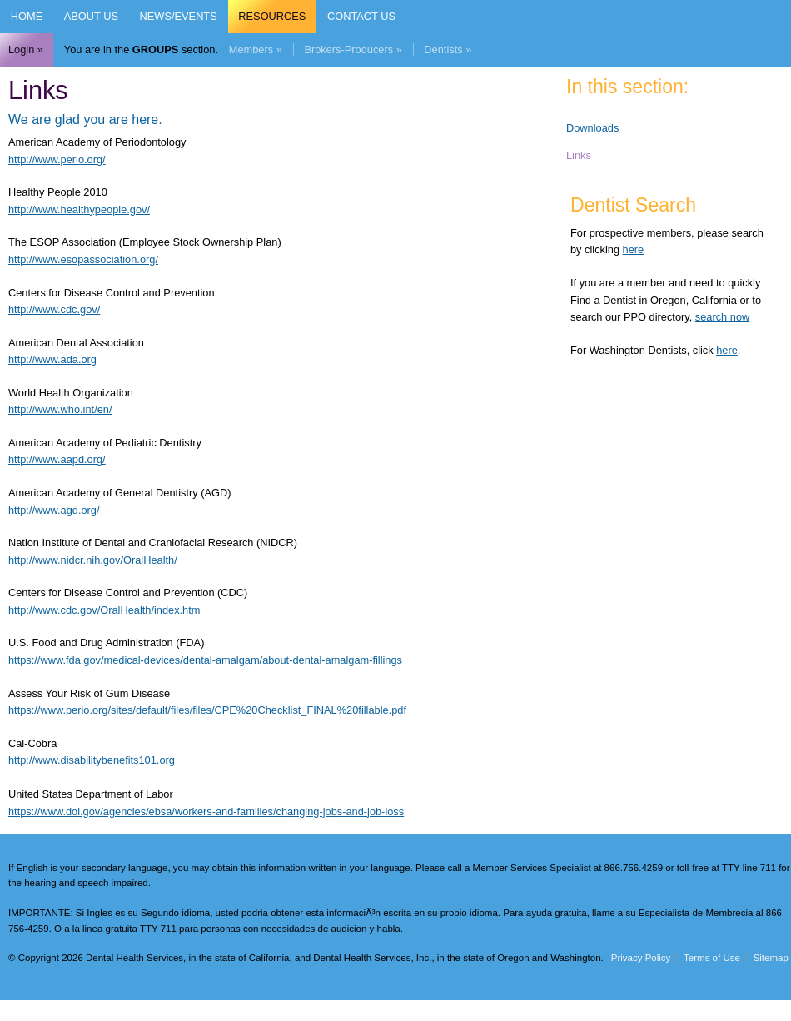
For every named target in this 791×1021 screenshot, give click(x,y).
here (633, 249)
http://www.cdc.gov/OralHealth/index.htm (104, 610)
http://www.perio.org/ (57, 159)
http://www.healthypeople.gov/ (79, 209)
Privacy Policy (641, 958)
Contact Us (361, 16)
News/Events (178, 16)
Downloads (592, 128)
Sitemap (771, 958)
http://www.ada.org (52, 359)
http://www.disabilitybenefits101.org (91, 760)
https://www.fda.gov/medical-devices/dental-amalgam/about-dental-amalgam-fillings (205, 660)
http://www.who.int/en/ (60, 409)
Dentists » (447, 49)
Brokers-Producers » (352, 49)
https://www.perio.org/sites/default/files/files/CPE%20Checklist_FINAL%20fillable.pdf (207, 710)
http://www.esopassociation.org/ (83, 259)
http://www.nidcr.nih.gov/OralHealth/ (92, 560)
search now (722, 317)
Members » (255, 49)
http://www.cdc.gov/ (54, 309)
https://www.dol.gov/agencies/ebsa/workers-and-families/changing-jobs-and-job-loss (206, 811)
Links (578, 155)
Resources (272, 16)
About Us (91, 16)
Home (26, 16)
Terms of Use (712, 958)
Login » (25, 49)
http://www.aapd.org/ (57, 459)
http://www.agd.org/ (54, 510)
